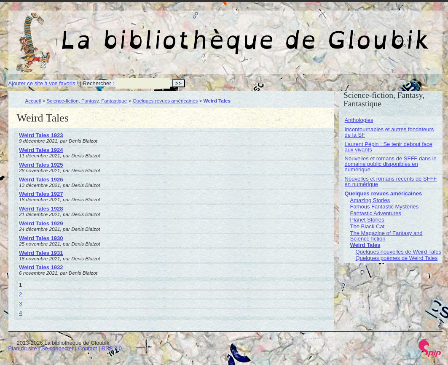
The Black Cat (367, 226)
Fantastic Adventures (375, 213)
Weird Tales (365, 245)
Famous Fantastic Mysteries (384, 206)
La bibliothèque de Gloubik (314, 33)
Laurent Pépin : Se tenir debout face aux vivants (388, 147)
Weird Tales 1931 (41, 253)
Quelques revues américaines (165, 100)
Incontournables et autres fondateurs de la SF (389, 132)
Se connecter (57, 348)
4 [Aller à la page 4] (20, 313)
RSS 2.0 (112, 348)
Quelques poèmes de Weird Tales (397, 258)
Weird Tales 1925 (41, 165)
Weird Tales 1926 (41, 179)
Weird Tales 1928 (41, 208)
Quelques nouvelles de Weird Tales (398, 252)
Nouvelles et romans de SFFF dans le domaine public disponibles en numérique (391, 164)
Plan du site (22, 348)
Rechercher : (98, 83)
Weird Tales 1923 (41, 135)
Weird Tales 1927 (41, 194)
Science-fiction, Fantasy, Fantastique (87, 100)
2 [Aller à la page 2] (20, 294)
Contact (87, 348)
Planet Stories (367, 219)
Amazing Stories (370, 200)
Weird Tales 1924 (41, 150)
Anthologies (359, 120)
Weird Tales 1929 (41, 223)
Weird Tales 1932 (41, 267)
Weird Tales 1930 (41, 238)
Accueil (33, 100)
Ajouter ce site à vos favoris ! (43, 83)
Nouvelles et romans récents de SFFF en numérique (391, 181)
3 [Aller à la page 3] (20, 303)
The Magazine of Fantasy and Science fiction (386, 236)
